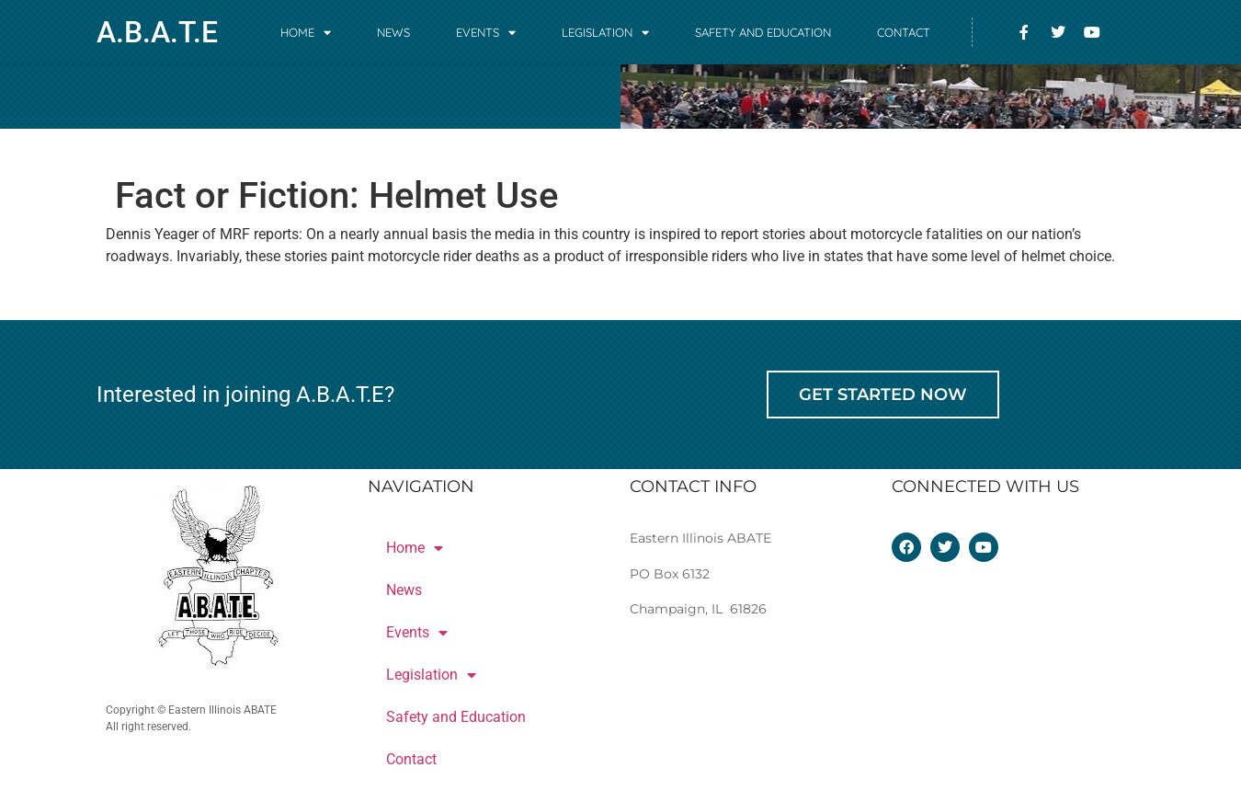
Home (305, 32)
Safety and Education (763, 32)
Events (486, 32)
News (393, 32)
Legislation (605, 32)
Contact (903, 32)
